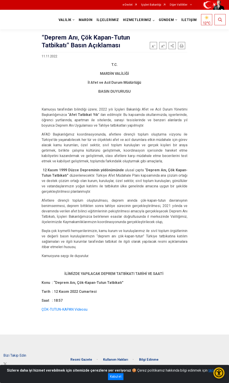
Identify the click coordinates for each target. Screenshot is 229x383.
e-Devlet (128, 4)
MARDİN (86, 20)
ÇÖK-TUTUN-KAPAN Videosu (64, 309)
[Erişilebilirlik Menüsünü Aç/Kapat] (219, 373)
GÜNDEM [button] (166, 20)
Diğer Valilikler (179, 4)
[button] (172, 45)
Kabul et (115, 376)
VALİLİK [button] (65, 20)
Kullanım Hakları (115, 360)
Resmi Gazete (81, 360)
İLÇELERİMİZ (108, 20)
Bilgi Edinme (149, 360)
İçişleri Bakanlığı (151, 4)
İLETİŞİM (189, 20)
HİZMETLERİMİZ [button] (137, 20)
